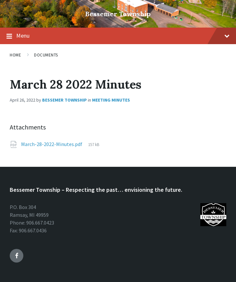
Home (15, 55)
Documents (46, 55)
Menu (123, 35)
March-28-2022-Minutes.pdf (51, 144)
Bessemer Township (118, 14)
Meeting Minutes (111, 100)
